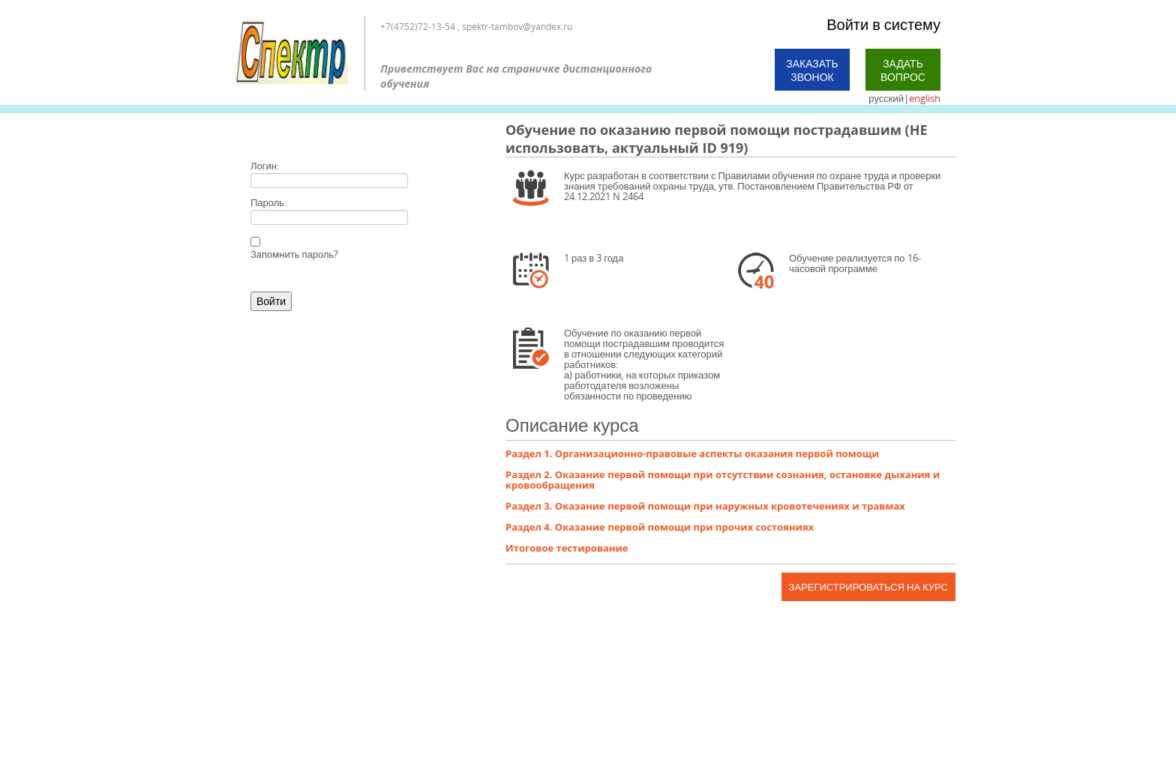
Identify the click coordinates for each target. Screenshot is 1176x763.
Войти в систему (883, 24)
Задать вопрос (903, 70)
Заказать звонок (812, 70)
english (924, 98)
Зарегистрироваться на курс (868, 587)
